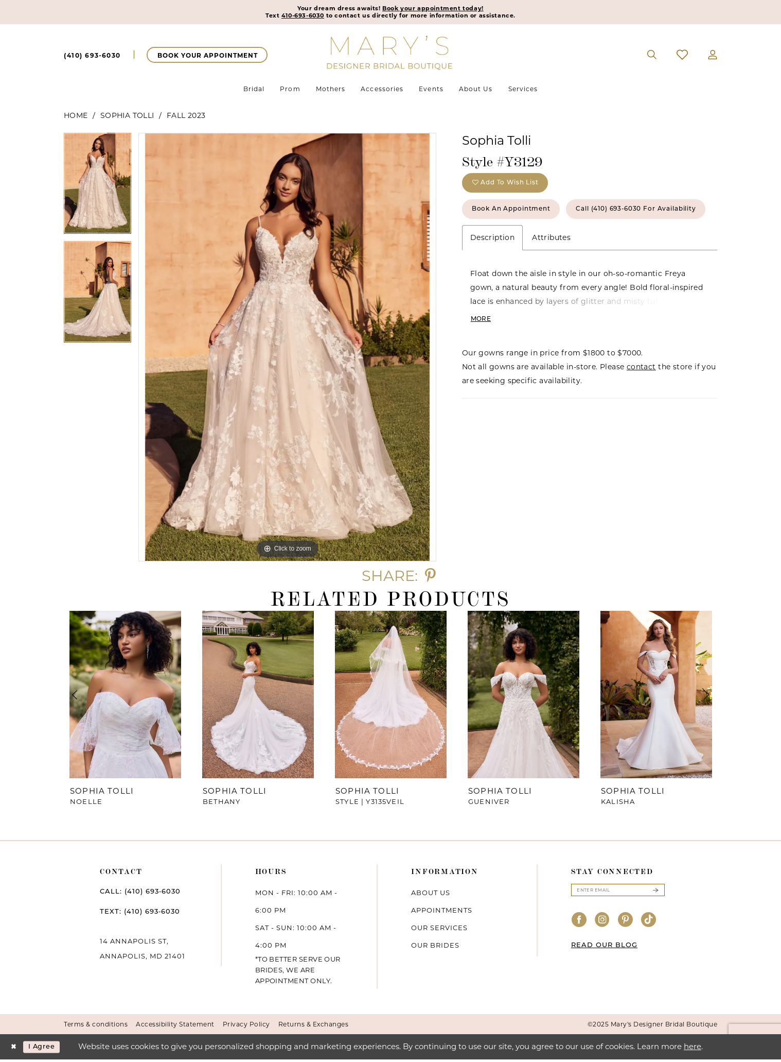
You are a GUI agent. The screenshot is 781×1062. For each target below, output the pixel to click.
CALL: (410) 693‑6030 (140, 893)
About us (430, 895)
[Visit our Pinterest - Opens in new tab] (625, 924)
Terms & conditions (96, 1027)
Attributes (551, 280)
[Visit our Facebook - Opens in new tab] (579, 924)
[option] (97, 189)
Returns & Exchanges (313, 1027)
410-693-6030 (285, 17)
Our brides (435, 948)
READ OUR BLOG (604, 949)
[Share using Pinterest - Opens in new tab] (430, 578)
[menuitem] (92, 57)
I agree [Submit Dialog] (48, 1049)
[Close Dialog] (15, 1049)
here (692, 1049)
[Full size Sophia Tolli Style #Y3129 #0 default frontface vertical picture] (287, 349)
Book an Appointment (520, 219)
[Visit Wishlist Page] (682, 57)
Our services (439, 930)
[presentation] (125, 697)
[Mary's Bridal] (390, 54)
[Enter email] (618, 893)
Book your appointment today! (441, 9)
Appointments (441, 913)
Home (76, 118)
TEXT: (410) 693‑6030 (140, 914)
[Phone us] (92, 57)
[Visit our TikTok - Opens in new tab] (649, 924)
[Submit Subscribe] (655, 893)
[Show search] (652, 57)
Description (492, 280)
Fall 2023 (186, 118)
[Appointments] (207, 57)
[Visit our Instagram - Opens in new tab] (602, 924)
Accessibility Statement (175, 1027)
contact (641, 412)
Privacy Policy (246, 1027)
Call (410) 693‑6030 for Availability (545, 249)
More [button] (482, 363)
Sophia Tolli (127, 118)
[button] (712, 57)
